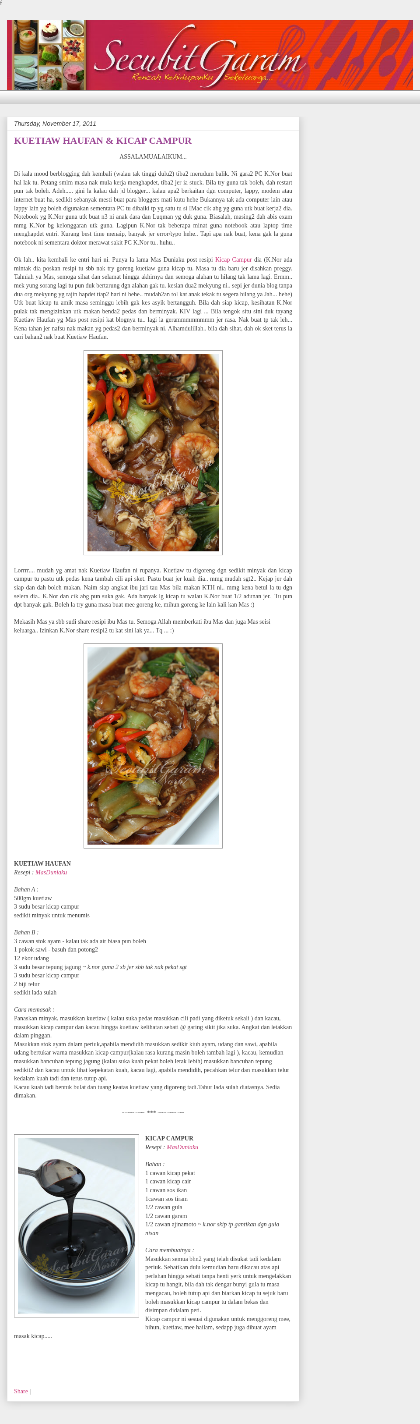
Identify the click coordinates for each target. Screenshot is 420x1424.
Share (21, 1391)
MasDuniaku (51, 872)
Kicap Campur (234, 259)
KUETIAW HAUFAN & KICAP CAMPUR (103, 140)
